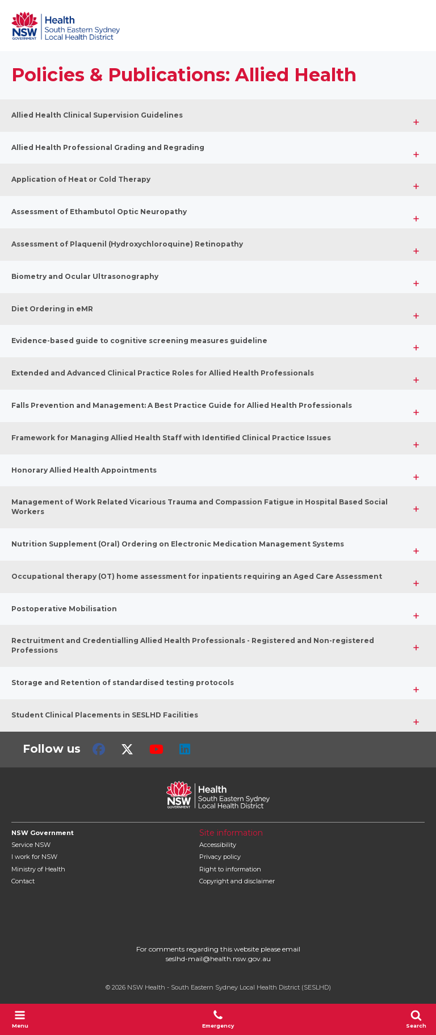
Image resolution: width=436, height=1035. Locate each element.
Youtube (156, 749)
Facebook (99, 749)
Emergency (218, 1019)
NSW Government (42, 833)
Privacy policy (220, 857)
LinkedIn (184, 749)
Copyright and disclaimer (237, 881)
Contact (23, 881)
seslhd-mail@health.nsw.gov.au (218, 958)
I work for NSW (34, 857)
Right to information (230, 869)
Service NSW (31, 845)
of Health (38, 869)
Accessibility (217, 845)
